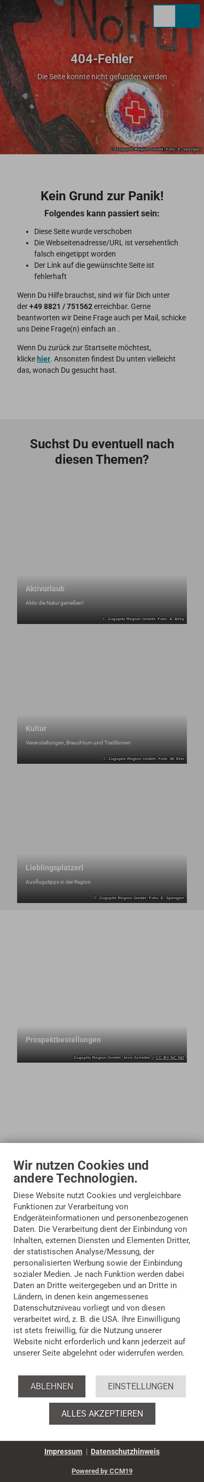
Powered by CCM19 (102, 1471)
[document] (102, 1266)
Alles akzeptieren (102, 1414)
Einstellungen (141, 1386)
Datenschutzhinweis (125, 1451)
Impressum (63, 1451)
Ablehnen (51, 1386)
